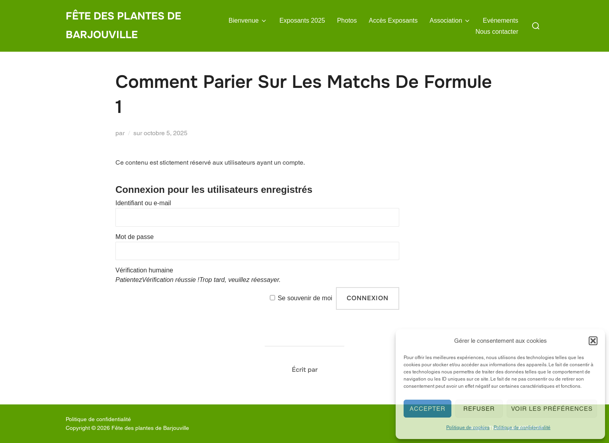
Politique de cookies (468, 427)
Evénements (500, 20)
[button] (593, 341)
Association (450, 20)
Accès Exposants (393, 20)
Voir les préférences (552, 408)
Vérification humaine (144, 270)
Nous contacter (496, 31)
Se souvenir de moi (305, 298)
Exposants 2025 (302, 20)
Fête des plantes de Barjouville (123, 25)
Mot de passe (134, 236)
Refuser (479, 408)
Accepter (427, 408)
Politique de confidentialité (522, 427)
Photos (347, 20)
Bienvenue (247, 20)
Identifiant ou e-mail (143, 203)
